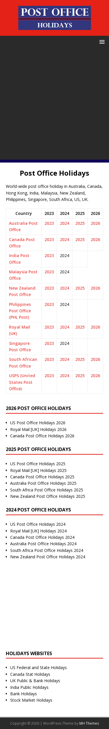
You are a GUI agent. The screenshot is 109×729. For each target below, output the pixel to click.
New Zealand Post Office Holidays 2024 (47, 556)
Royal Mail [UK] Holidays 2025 (38, 470)
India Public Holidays (29, 687)
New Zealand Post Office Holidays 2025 (47, 496)
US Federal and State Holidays (38, 667)
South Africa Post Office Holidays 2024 (46, 550)
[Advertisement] (54, 105)
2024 (64, 223)
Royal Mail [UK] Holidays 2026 (38, 429)
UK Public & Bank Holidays (35, 680)
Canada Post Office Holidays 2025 (42, 477)
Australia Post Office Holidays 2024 (43, 543)
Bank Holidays (23, 693)
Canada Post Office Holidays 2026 (42, 436)
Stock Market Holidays (31, 700)
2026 (95, 223)
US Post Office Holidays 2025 (37, 463)
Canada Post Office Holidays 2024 (42, 537)
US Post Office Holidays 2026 (37, 422)
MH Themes (89, 723)
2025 (80, 223)
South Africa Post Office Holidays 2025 (46, 490)
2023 (49, 223)
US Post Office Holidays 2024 (37, 524)
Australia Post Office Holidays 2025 (43, 483)
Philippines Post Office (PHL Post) (20, 311)
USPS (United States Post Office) (22, 382)
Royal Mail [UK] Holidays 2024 (38, 531)
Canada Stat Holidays (30, 674)
